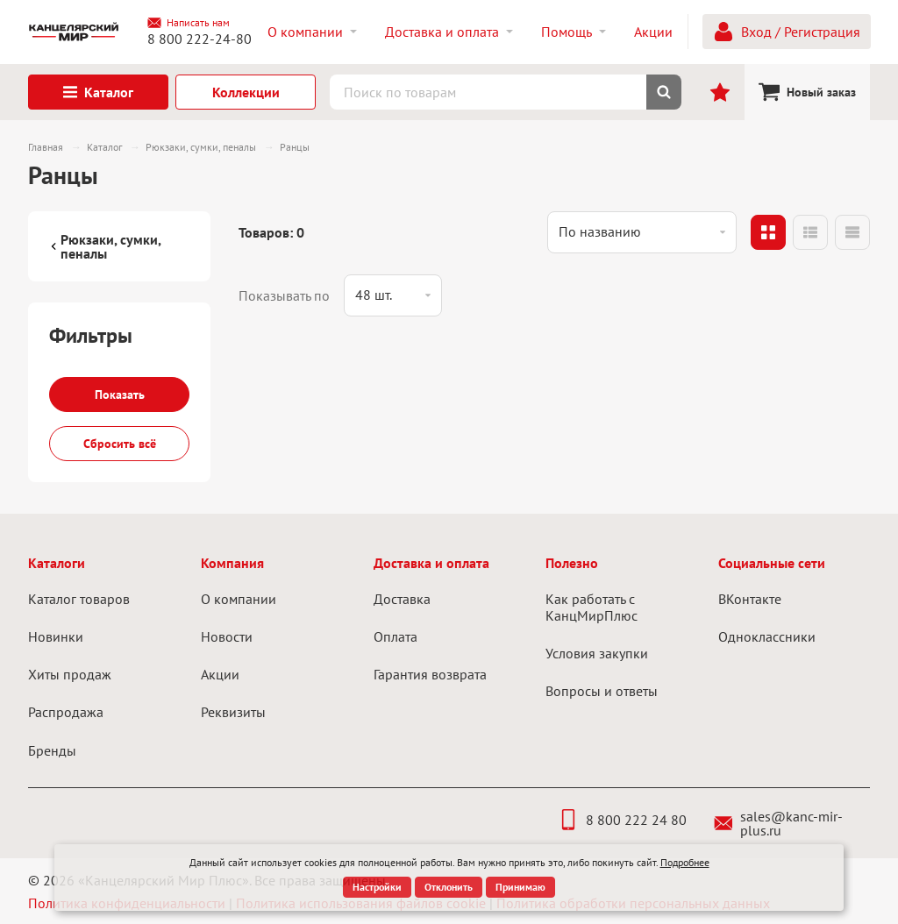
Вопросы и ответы (601, 691)
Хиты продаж (69, 674)
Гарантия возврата (430, 674)
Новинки (55, 636)
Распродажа (65, 712)
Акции (220, 674)
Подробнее (684, 862)
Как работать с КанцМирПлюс (591, 607)
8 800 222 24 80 (622, 819)
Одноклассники (767, 636)
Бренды (52, 750)
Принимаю (520, 886)
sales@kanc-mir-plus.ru (778, 823)
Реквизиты (233, 712)
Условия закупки (596, 653)
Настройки (377, 886)
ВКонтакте (749, 599)
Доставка (402, 599)
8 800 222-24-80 (199, 38)
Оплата (395, 636)
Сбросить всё (119, 443)
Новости (227, 636)
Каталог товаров (79, 599)
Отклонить (448, 886)
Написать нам (188, 23)
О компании (238, 599)
